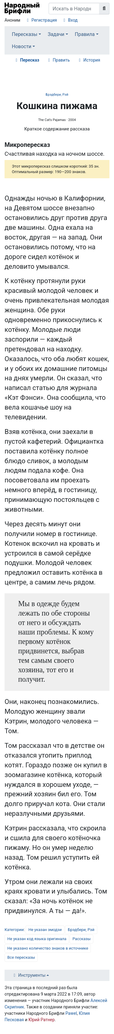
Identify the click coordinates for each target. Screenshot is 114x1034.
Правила (85, 34)
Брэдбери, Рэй (57, 95)
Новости (21, 46)
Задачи (56, 34)
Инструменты (32, 975)
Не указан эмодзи (45, 929)
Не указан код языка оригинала (36, 938)
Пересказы (24, 34)
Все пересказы (21, 957)
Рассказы (81, 938)
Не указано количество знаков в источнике (47, 948)
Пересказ (29, 60)
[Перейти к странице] (104, 8)
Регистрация (44, 20)
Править (61, 60)
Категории (14, 929)
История (91, 60)
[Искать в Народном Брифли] (74, 8)
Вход (73, 20)
